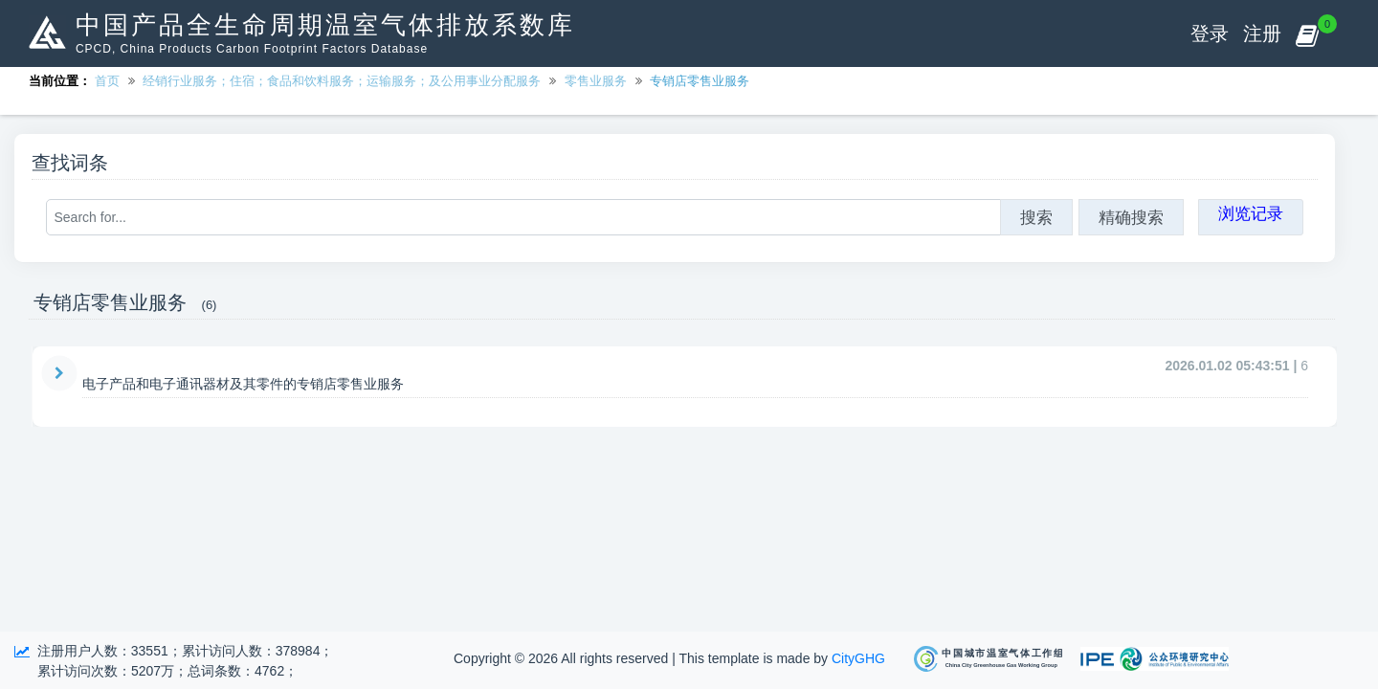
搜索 (1036, 217)
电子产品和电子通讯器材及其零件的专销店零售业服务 (243, 383)
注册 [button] (1262, 33)
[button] (1306, 33)
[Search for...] (523, 217)
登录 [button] (1209, 33)
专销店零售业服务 (699, 81)
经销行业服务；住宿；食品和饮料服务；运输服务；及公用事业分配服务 (342, 81)
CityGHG (858, 658)
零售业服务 (596, 81)
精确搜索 (1131, 217)
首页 (107, 81)
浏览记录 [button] (1250, 213)
